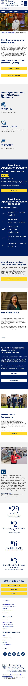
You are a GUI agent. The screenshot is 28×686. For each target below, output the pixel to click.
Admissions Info (14, 380)
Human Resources (7, 644)
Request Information (14, 585)
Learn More (14, 433)
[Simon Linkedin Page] (9, 654)
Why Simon (14, 373)
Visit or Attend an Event (8, 626)
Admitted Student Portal (8, 604)
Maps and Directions (7, 610)
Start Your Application (14, 75)
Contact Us (14, 593)
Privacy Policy (6, 677)
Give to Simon (6, 613)
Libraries (5, 642)
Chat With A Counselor (14, 279)
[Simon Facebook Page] (5, 654)
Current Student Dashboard (9, 606)
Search (22, 4)
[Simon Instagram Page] (18, 654)
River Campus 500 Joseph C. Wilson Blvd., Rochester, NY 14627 (13, 675)
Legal (11, 677)
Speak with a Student (8, 624)
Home (2, 32)
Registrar (5, 608)
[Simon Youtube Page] (23, 654)
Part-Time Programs (10, 32)
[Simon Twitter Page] (14, 654)
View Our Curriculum (14, 68)
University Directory (7, 638)
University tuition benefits (6, 430)
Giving (4, 640)
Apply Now (14, 191)
